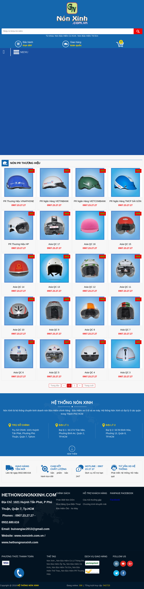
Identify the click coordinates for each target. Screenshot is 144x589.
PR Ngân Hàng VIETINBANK (54, 201)
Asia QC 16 (90, 244)
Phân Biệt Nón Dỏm (65, 500)
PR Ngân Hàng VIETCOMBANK (90, 201)
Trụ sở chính (20, 425)
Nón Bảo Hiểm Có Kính (65, 36)
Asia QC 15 (125, 244)
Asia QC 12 (90, 287)
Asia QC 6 (19, 372)
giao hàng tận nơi (22, 467)
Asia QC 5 (54, 372)
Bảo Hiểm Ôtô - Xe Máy (67, 508)
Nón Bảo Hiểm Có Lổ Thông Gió (70, 561)
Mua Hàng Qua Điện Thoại (68, 504)
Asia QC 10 (18, 329)
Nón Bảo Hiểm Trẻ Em (88, 36)
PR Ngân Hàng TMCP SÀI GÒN (125, 201)
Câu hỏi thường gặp (92, 500)
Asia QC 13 (54, 287)
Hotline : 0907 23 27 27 (94, 467)
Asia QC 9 (54, 329)
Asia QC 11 (125, 287)
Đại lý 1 (64, 425)
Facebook (115, 499)
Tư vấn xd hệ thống (127, 467)
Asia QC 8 (90, 329)
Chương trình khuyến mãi (94, 504)
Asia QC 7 (125, 329)
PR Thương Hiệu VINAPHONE (18, 201)
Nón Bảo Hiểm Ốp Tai (56, 564)
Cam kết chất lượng (58, 467)
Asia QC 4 (90, 372)
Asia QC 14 (18, 287)
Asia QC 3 (125, 372)
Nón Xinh (51, 561)
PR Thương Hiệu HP (18, 244)
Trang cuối (89, 385)
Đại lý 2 (111, 425)
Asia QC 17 (54, 244)
